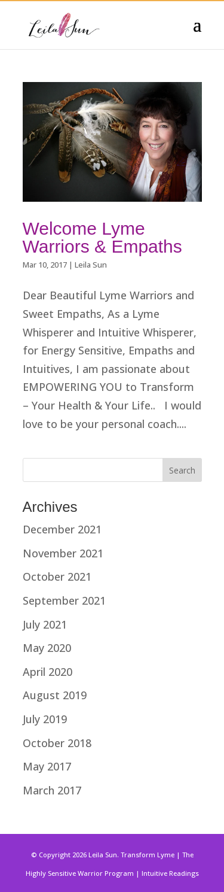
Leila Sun (91, 264)
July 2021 (45, 624)
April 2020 (47, 672)
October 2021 (57, 576)
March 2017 (52, 790)
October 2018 (57, 743)
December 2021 (62, 529)
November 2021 (63, 553)
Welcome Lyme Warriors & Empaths (102, 237)
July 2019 (45, 719)
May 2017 (47, 766)
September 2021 (64, 600)
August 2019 (55, 695)
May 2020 (47, 648)
